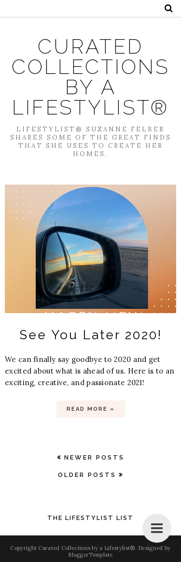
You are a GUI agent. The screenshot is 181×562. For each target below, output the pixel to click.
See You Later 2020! (90, 335)
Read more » (91, 409)
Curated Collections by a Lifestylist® (91, 77)
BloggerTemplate (90, 554)
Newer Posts (94, 457)
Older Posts (87, 474)
